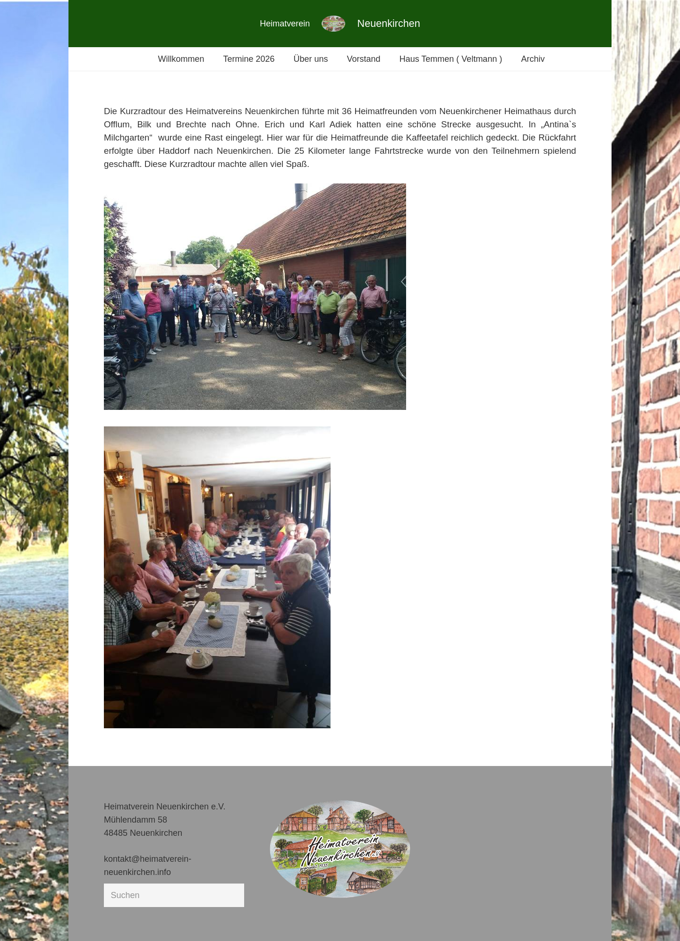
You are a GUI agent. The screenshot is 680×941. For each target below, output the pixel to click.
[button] (21, 920)
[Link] (333, 24)
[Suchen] (174, 895)
